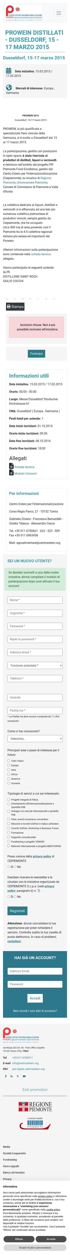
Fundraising (10, 1159)
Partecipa (36, 353)
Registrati (17, 911)
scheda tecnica (41, 254)
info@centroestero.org (25, 1063)
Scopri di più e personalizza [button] (35, 1247)
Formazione (17, 832)
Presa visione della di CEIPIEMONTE (30, 859)
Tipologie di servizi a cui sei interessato (33, 793)
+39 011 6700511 (22, 1057)
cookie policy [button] (53, 1209)
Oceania (15, 783)
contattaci (14, 941)
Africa (14, 774)
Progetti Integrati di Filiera (24, 799)
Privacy (7, 1179)
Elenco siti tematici (13, 1172)
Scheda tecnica (24, 467)
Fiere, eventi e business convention (29, 819)
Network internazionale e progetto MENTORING (36, 846)
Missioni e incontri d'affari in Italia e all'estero (35, 823)
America (15, 778)
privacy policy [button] (45, 1196)
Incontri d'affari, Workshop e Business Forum (35, 828)
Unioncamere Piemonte (32, 182)
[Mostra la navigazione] (59, 13)
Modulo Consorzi (25, 473)
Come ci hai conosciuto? (23, 731)
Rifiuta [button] (19, 1239)
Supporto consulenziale (23, 837)
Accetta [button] (51, 1239)
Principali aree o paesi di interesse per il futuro (33, 752)
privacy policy (42, 856)
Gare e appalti (11, 1166)
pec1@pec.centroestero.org (28, 1069)
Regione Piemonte (35, 1107)
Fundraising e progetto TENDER (27, 841)
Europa (14, 765)
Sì (12, 867)
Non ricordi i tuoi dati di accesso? (35, 1011)
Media (6, 1146)
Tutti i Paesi (17, 760)
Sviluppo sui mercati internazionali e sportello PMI (35, 813)
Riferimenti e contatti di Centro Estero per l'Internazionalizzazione (32, 1035)
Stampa (15, 306)
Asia (13, 769)
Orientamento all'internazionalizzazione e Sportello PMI (32, 805)
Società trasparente (14, 1153)
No (19, 867)
